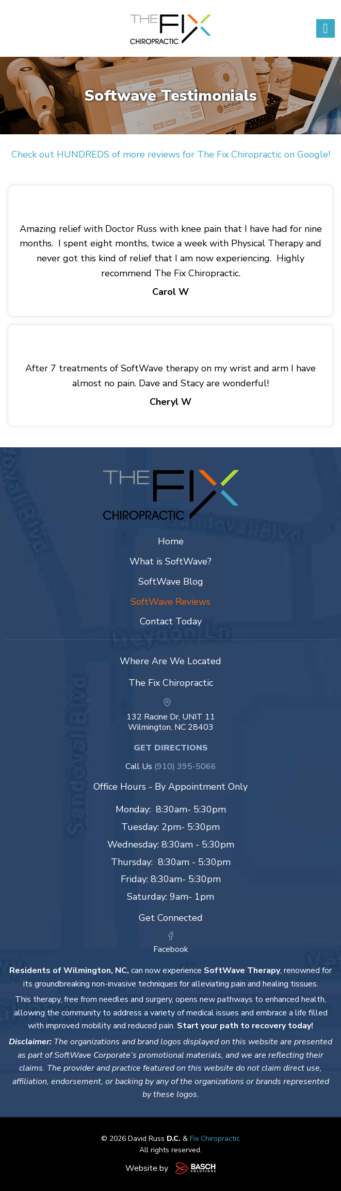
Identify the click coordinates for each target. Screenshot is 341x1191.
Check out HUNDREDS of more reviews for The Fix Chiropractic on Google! (170, 154)
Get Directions (171, 748)
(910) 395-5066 (185, 766)
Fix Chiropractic (215, 1138)
